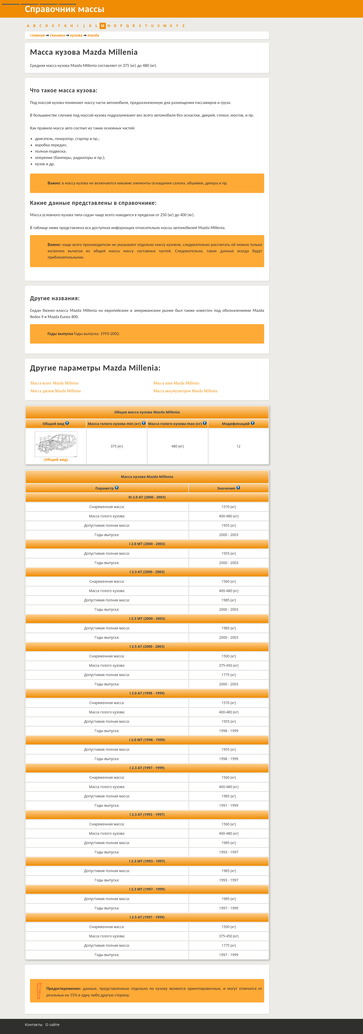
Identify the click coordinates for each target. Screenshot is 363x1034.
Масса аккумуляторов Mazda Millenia (185, 391)
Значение (228, 488)
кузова (76, 35)
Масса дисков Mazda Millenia (56, 391)
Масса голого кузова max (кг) (177, 423)
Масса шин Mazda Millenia (176, 383)
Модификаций (238, 423)
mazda (93, 35)
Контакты (33, 1024)
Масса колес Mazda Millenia (54, 383)
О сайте (52, 1024)
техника (57, 35)
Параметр (107, 488)
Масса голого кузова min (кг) (117, 423)
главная (37, 35)
